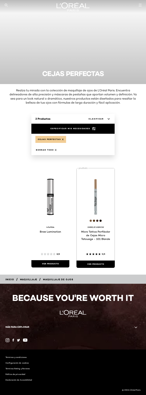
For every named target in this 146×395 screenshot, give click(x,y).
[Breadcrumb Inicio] (9, 279)
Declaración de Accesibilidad (18, 380)
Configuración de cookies (17, 363)
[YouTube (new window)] (25, 340)
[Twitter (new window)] (18, 340)
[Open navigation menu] (140, 5)
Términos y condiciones (16, 357)
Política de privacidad (15, 374)
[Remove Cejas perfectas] (50, 139)
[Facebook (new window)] (13, 340)
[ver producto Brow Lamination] (50, 263)
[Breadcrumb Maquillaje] (28, 279)
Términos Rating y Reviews (17, 368)
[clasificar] (98, 119)
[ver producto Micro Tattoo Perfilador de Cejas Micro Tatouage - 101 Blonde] (95, 264)
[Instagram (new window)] (7, 340)
